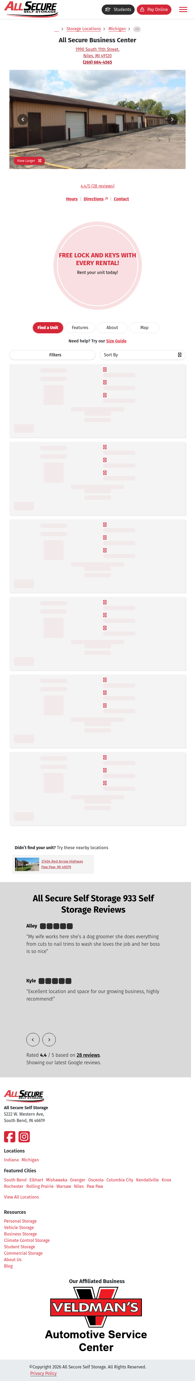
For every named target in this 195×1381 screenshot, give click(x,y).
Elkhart (36, 1179)
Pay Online (154, 9)
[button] (22, 119)
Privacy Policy (43, 1373)
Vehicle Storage (19, 1227)
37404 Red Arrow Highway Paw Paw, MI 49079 (62, 864)
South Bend (15, 1179)
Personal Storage (20, 1221)
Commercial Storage (23, 1253)
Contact (121, 198)
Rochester (13, 1186)
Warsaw (64, 1186)
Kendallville (147, 1179)
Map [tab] (144, 327)
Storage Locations (84, 28)
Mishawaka (56, 1179)
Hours (72, 198)
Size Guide (116, 341)
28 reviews (88, 1055)
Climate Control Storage (27, 1240)
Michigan (117, 28)
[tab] (48, 328)
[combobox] (143, 355)
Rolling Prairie (40, 1186)
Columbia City (119, 1179)
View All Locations (24, 1197)
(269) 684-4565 (97, 62)
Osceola (96, 1179)
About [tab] (112, 327)
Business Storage (20, 1234)
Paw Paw (95, 1186)
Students (118, 9)
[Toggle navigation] (183, 9)
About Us (12, 1259)
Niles (79, 1186)
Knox (166, 1179)
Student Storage (19, 1246)
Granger (78, 1179)
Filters (55, 354)
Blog (8, 1266)
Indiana (11, 1159)
